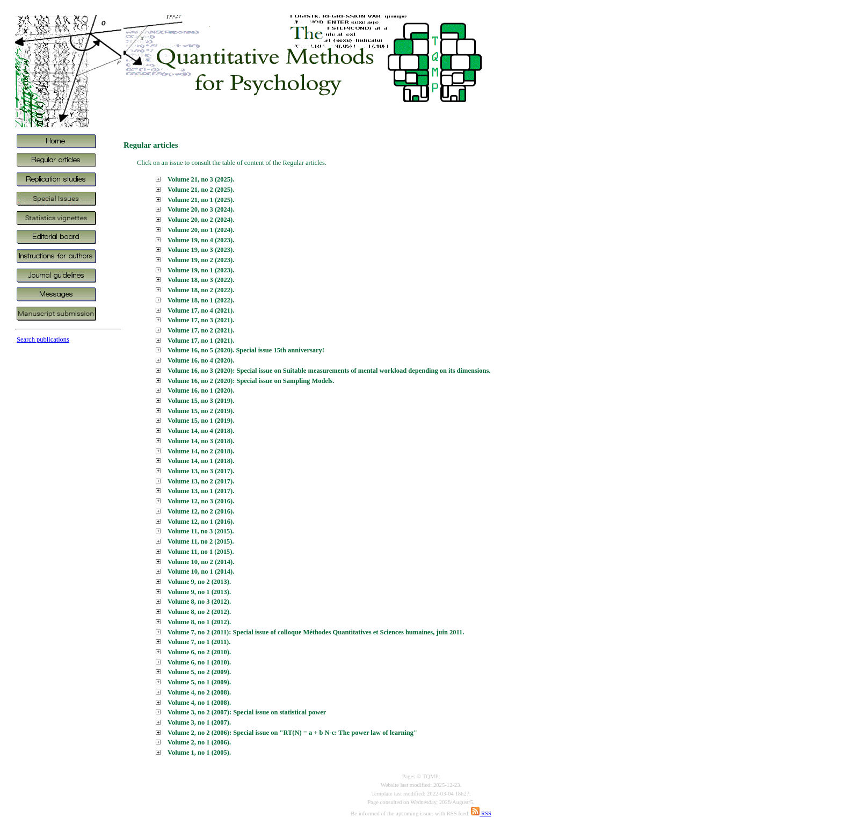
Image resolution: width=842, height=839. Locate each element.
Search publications (43, 339)
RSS (481, 813)
